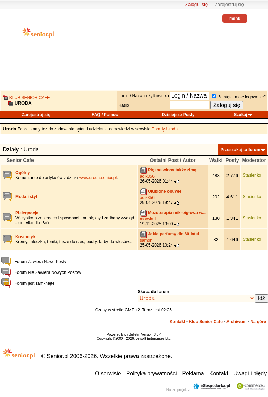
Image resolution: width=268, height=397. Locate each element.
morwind (148, 219)
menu (234, 18)
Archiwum (236, 321)
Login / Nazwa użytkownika (143, 95)
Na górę (258, 321)
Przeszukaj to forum (240, 149)
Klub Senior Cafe (29, 97)
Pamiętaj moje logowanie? (239, 96)
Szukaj (240, 114)
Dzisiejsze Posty (178, 114)
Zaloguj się (196, 4)
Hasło (123, 105)
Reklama (193, 373)
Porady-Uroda (164, 129)
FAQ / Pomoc (105, 114)
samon (146, 240)
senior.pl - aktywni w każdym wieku (38, 35)
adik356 (147, 176)
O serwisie (108, 373)
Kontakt (177, 321)
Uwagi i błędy (250, 373)
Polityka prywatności (151, 373)
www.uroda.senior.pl (98, 177)
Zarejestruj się (229, 4)
